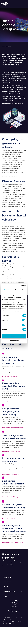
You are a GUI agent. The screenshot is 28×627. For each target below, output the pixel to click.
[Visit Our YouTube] (15, 611)
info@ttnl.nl (14, 607)
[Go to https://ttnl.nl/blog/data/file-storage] (14, 464)
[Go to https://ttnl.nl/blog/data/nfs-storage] (14, 510)
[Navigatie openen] (26, 3)
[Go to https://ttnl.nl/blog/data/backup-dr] (14, 365)
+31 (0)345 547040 (14, 606)
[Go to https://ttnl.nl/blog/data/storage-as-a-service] (14, 391)
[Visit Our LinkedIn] (12, 611)
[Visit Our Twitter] (9, 611)
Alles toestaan (14, 336)
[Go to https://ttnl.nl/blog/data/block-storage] (14, 487)
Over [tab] (23, 289)
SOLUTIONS (5, 46)
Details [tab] (14, 289)
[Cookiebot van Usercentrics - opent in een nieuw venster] (20, 286)
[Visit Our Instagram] (18, 611)
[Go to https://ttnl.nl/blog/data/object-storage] (14, 442)
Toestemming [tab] (5, 289)
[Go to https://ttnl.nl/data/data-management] (14, 532)
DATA (10, 46)
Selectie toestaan (14, 340)
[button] (14, 577)
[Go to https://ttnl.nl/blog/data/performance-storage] (14, 416)
